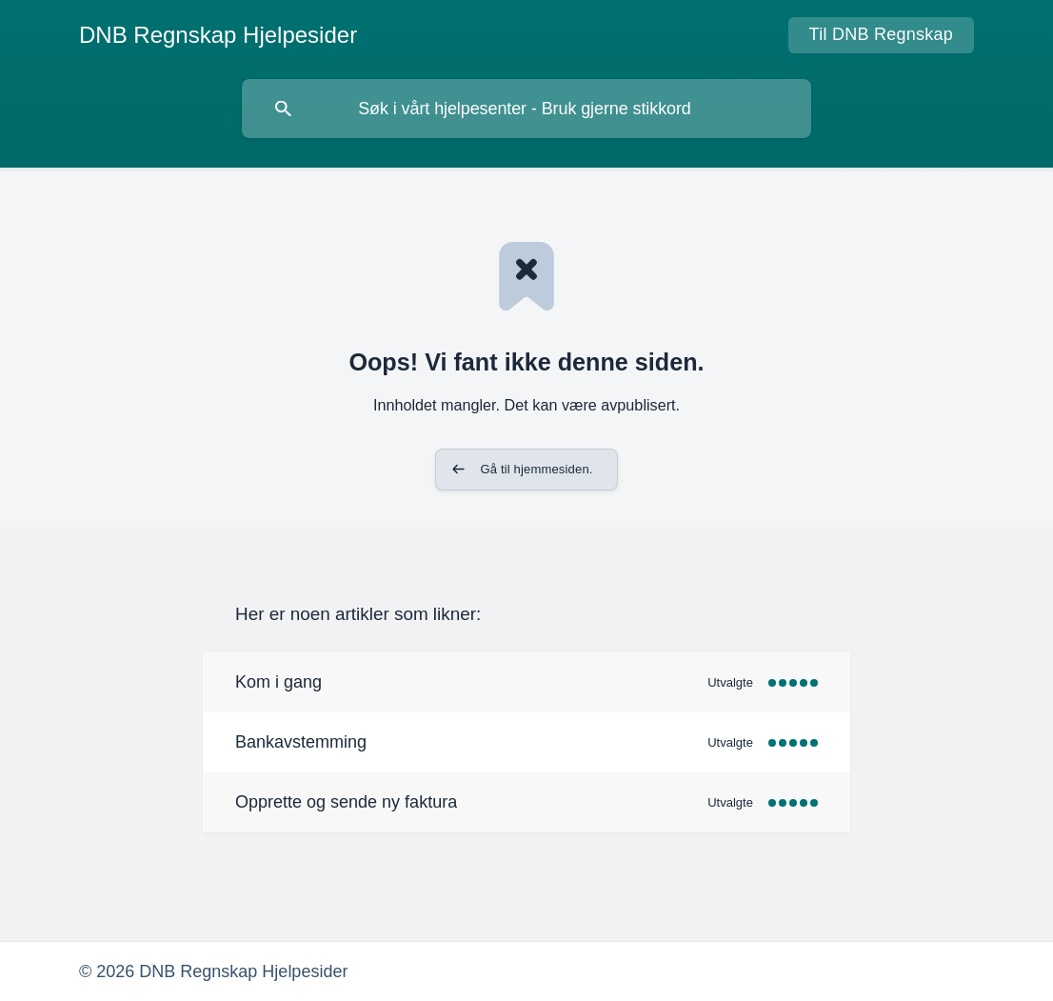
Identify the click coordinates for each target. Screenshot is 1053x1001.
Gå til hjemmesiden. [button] (536, 469)
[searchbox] (526, 108)
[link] (526, 682)
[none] (218, 35)
